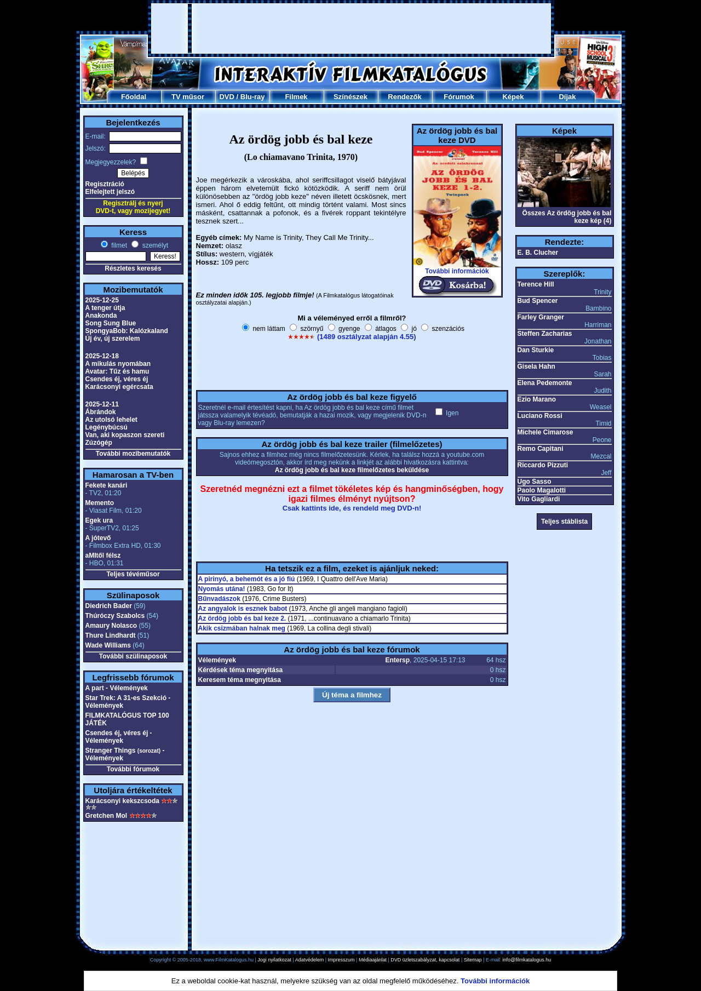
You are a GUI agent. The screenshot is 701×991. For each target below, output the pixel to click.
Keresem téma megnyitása (239, 680)
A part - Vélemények (116, 688)
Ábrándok (100, 412)
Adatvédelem (309, 960)
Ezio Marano (537, 399)
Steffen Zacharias (545, 333)
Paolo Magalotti (542, 490)
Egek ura (99, 520)
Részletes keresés (133, 268)
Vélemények (217, 660)
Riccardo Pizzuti (543, 465)
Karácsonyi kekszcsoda (122, 801)
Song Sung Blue (110, 323)
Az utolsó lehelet (111, 419)
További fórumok (133, 769)
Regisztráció (104, 184)
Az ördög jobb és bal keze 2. (242, 618)
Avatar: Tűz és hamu (117, 371)
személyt (154, 245)
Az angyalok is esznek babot (243, 608)
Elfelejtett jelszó (110, 192)
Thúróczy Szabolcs (115, 616)
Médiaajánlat (373, 960)
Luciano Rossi (540, 416)
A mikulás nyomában (118, 364)
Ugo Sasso (534, 481)
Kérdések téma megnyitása (240, 670)
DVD (226, 97)
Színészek (350, 97)
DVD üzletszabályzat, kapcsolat (424, 960)
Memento (99, 503)
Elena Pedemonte (545, 383)
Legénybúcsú (106, 427)
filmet (118, 245)
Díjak (567, 97)
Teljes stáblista (564, 521)
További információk (457, 271)
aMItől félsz (103, 555)
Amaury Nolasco (111, 625)
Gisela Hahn (536, 366)
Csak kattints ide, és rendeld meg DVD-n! (352, 508)
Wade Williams (108, 645)
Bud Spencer (538, 301)
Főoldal (133, 97)
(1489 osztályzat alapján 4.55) (366, 337)
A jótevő (98, 538)
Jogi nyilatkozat (274, 960)
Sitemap (473, 960)
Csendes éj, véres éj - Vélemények (118, 736)
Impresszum (341, 960)
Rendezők (404, 97)
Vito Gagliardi (539, 499)
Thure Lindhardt (110, 635)
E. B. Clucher (538, 252)
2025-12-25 (102, 300)
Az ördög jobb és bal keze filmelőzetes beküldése (352, 470)
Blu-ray (252, 97)
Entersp (397, 660)
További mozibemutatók (133, 453)
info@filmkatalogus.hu (527, 960)
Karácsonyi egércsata (119, 387)
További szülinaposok (133, 656)
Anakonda (101, 315)
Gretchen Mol (106, 816)
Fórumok (459, 97)
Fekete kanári (106, 485)
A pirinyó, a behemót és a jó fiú (246, 579)
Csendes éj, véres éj (116, 379)
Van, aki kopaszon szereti (125, 435)
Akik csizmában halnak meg (241, 628)
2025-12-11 (102, 404)
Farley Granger (541, 317)
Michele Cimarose (545, 432)
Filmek (296, 97)
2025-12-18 (102, 356)
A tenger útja (105, 308)
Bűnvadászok (219, 599)
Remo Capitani (541, 448)
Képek (513, 97)
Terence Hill (536, 284)
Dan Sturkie (536, 350)
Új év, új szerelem (112, 338)
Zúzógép (98, 442)
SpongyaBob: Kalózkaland (126, 331)
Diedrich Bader (108, 606)
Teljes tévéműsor (132, 574)
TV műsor (187, 97)
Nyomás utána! (221, 589)
